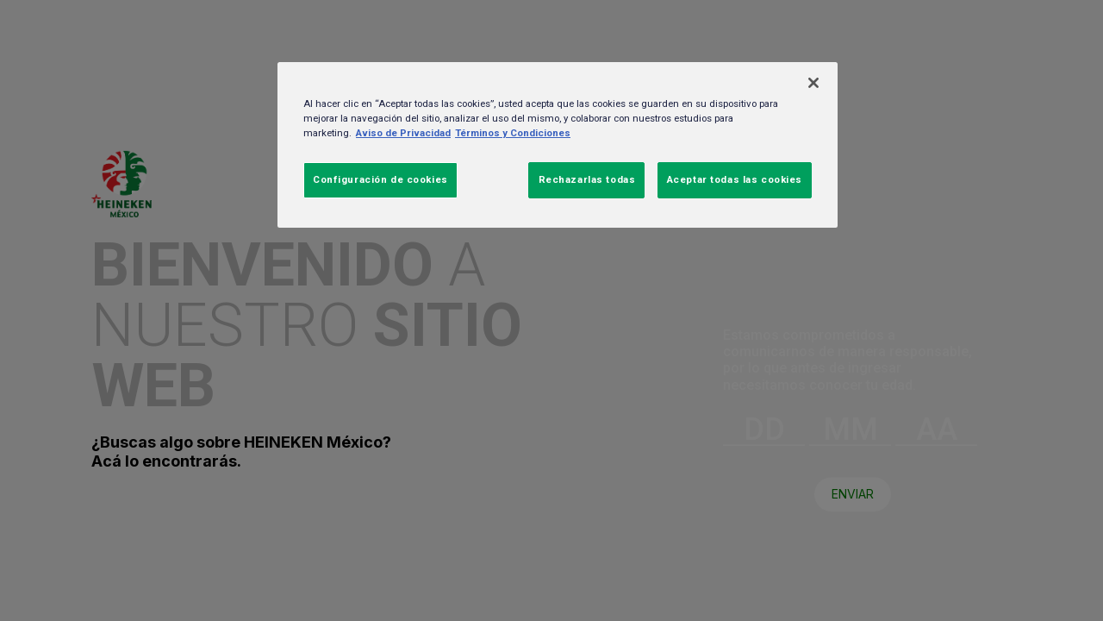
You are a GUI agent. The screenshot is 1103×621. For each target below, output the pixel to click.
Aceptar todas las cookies (734, 179)
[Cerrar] (813, 83)
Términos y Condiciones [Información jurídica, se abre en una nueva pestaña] (512, 133)
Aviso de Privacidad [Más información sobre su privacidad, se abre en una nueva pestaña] (403, 133)
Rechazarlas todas (587, 179)
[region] (557, 145)
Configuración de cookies (380, 179)
